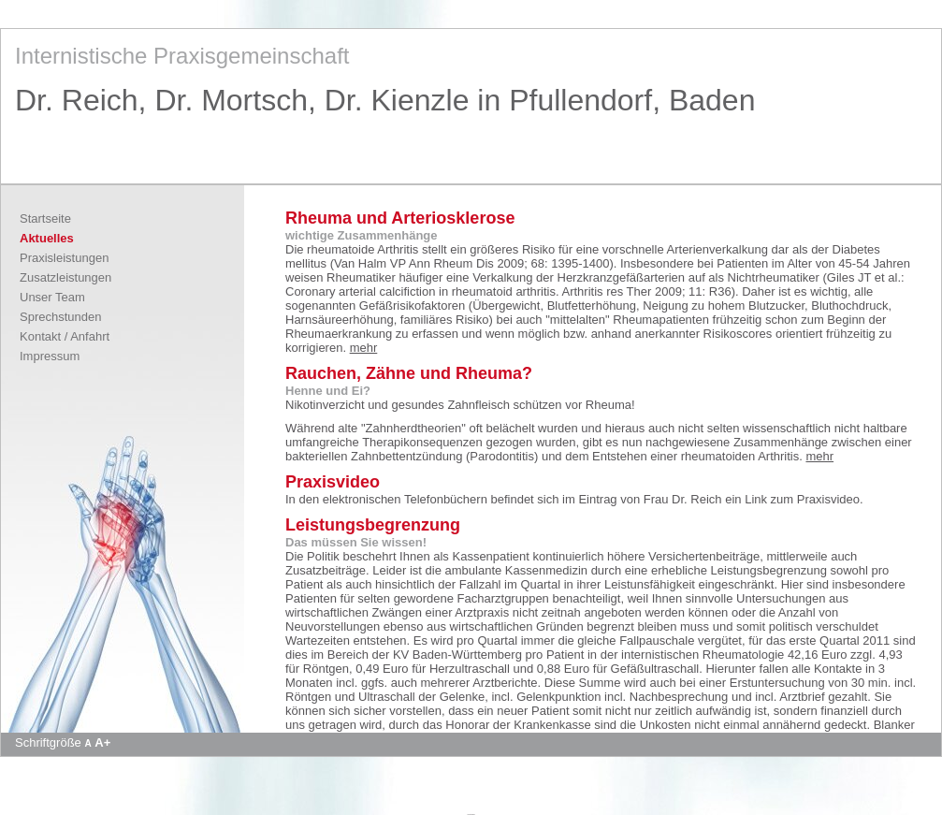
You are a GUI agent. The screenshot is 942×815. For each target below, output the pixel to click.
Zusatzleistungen (65, 277)
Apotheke (470, 814)
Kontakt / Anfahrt (64, 336)
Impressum (50, 356)
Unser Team (52, 297)
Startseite (45, 218)
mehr (364, 348)
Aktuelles (47, 238)
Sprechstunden (60, 317)
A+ (102, 742)
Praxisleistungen (64, 258)
